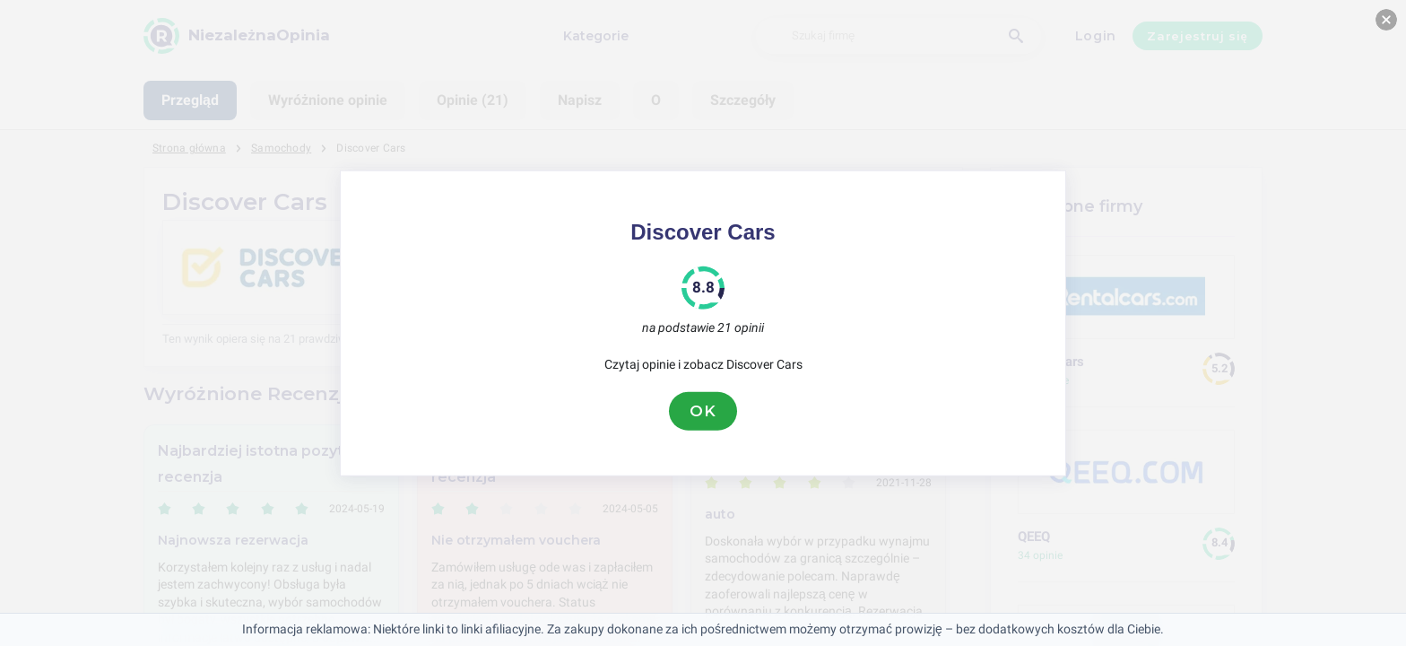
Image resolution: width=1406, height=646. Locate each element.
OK (703, 411)
